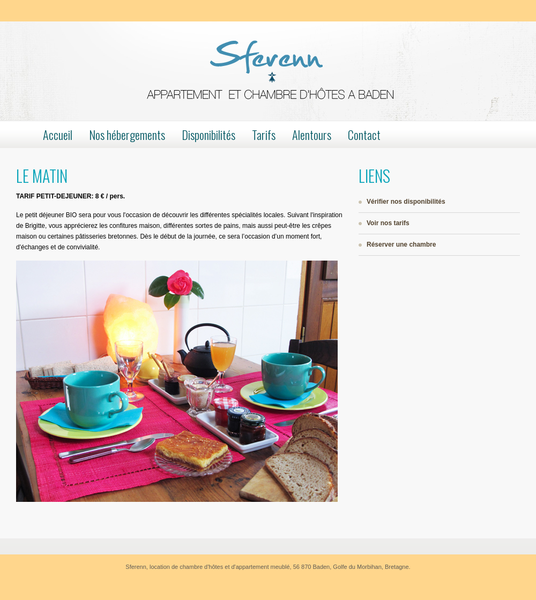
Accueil (57, 134)
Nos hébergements (127, 134)
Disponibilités (208, 134)
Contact (364, 134)
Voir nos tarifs (388, 223)
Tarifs (264, 134)
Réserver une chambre (401, 244)
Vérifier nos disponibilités (406, 201)
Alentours (311, 134)
